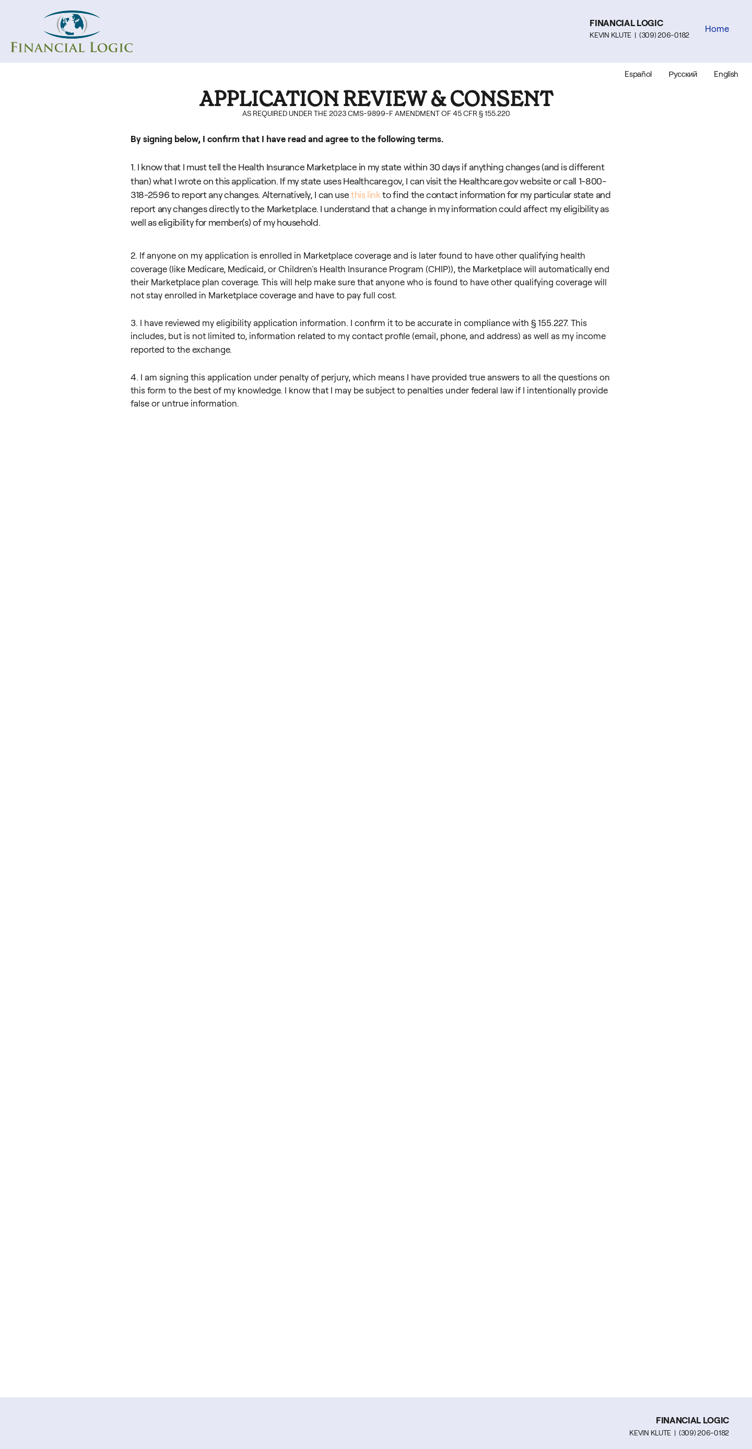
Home (717, 28)
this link (366, 195)
